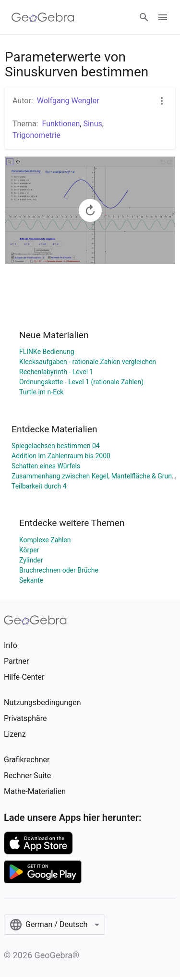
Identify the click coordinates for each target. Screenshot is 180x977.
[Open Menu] (162, 17)
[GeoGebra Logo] (43, 17)
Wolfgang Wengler (68, 100)
